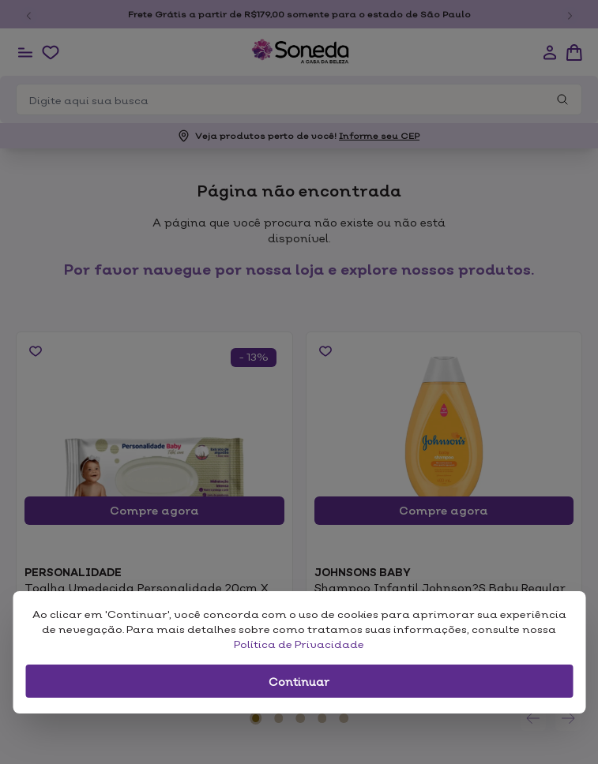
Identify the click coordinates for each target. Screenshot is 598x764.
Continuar (299, 681)
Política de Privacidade (299, 644)
